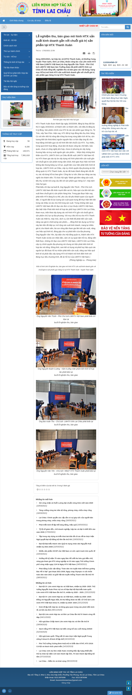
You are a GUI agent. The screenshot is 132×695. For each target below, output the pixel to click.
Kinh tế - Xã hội (10, 40)
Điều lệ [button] (48, 20)
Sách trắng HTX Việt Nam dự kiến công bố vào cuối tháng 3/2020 (65, 629)
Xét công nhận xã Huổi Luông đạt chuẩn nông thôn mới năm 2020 (66, 503)
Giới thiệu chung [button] (16, 20)
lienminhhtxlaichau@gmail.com (69, 680)
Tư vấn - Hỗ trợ (10, 57)
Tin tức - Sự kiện (10, 35)
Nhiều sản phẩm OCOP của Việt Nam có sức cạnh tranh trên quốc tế (67, 551)
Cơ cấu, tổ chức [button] (34, 20)
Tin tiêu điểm (107, 73)
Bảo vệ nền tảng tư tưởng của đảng (16, 88)
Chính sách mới (10, 46)
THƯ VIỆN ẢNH (8, 97)
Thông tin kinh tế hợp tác (14, 62)
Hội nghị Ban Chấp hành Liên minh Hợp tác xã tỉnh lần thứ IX (64, 622)
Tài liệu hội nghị (10, 81)
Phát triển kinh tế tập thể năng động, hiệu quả (57, 525)
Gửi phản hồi (115, 693)
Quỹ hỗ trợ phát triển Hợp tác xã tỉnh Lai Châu (16, 74)
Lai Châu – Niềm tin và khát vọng (52, 661)
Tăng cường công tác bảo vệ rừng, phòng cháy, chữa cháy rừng (65, 510)
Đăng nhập (66, 683)
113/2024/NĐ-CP (110, 65)
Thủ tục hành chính (12, 51)
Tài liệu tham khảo (11, 67)
